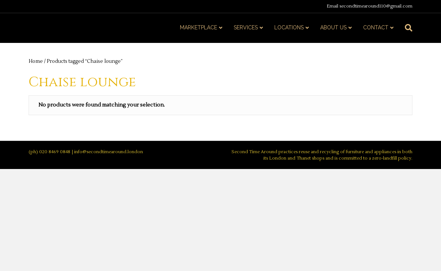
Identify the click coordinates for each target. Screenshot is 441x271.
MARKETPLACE (198, 27)
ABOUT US (333, 27)
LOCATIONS (289, 27)
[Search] (405, 28)
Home (36, 61)
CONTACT (375, 27)
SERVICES (246, 27)
